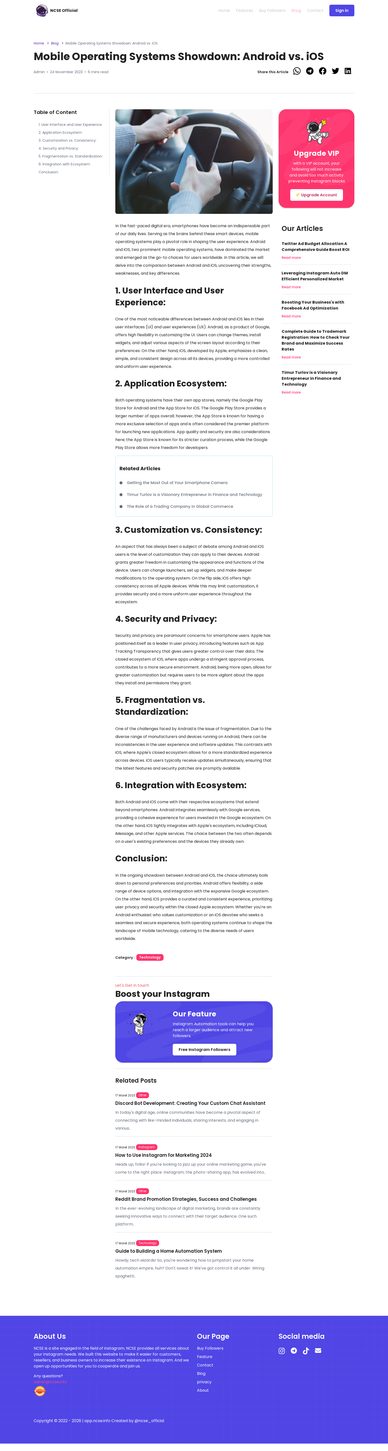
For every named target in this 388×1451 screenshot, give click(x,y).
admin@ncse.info (50, 1389)
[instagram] (285, 1360)
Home (224, 10)
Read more (291, 257)
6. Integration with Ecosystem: (65, 164)
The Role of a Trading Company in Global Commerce (178, 506)
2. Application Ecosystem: (60, 132)
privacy (204, 1389)
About (203, 1398)
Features (244, 10)
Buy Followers (272, 10)
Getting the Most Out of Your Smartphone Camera (176, 483)
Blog (296, 10)
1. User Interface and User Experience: (70, 124)
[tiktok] (309, 1360)
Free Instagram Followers (204, 1049)
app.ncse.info (97, 1428)
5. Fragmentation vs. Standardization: (71, 156)
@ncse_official (149, 1428)
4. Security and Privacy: (59, 148)
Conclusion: (49, 172)
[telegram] (297, 1359)
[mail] (321, 1359)
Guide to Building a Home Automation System (173, 1258)
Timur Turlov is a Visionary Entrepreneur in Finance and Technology (192, 494)
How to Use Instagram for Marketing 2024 (168, 1162)
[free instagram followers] (54, 10)
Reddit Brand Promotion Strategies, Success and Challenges (192, 1206)
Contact (315, 10)
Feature (204, 1364)
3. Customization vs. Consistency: (68, 140)
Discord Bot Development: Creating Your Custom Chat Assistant (184, 1106)
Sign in (341, 10)
